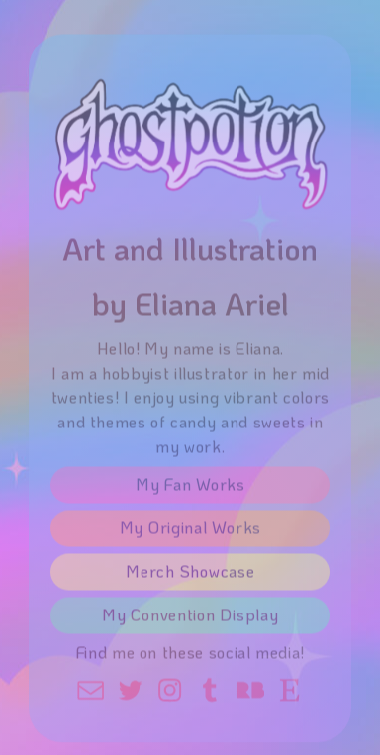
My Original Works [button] (190, 530)
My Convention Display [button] (190, 618)
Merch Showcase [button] (190, 574)
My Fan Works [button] (190, 487)
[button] (90, 692)
